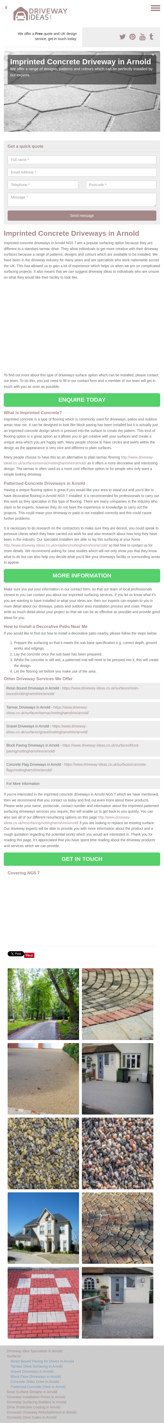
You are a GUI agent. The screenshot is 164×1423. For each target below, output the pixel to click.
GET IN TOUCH (82, 859)
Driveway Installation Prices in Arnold (36, 1397)
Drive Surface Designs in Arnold (32, 1392)
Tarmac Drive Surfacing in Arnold (37, 1366)
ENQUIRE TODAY (82, 400)
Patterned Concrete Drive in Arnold (38, 1387)
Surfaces (14, 1356)
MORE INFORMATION (82, 575)
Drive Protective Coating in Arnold (33, 1407)
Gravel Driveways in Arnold (32, 1371)
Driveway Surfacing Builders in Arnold (36, 1402)
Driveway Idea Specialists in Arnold (34, 1351)
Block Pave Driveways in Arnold (36, 1377)
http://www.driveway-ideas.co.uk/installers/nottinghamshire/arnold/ (56, 545)
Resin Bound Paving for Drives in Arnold (42, 1361)
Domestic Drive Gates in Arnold (31, 1417)
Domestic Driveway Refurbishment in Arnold (41, 1412)
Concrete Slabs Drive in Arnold (35, 1382)
